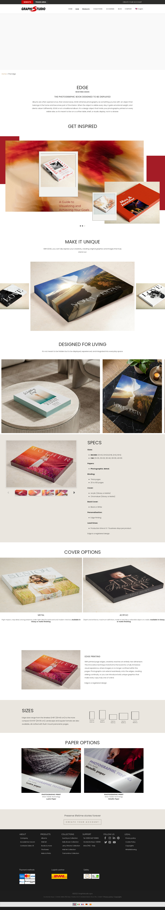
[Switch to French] (82, 904)
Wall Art (44, 842)
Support (86, 834)
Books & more (46, 846)
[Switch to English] (75, 904)
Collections (67, 834)
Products (45, 834)
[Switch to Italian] (79, 904)
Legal (127, 834)
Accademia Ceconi (27, 842)
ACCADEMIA (110, 9)
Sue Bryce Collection (70, 838)
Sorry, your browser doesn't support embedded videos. (82, 41)
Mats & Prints (46, 853)
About (22, 834)
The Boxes (45, 849)
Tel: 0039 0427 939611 (91, 838)
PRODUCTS (86, 9)
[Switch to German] (86, 904)
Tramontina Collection (70, 853)
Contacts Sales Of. (27, 846)
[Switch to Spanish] (90, 904)
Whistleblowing (131, 849)
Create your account (132, 2)
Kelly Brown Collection (70, 842)
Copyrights (129, 846)
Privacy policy (130, 838)
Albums (44, 838)
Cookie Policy (130, 842)
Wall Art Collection (69, 849)
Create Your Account (82, 822)
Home (4, 74)
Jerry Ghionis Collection (71, 846)
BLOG (120, 9)
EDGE (77, 9)
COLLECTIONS (97, 9)
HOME (70, 9)
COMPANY (128, 9)
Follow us (109, 834)
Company (24, 838)
